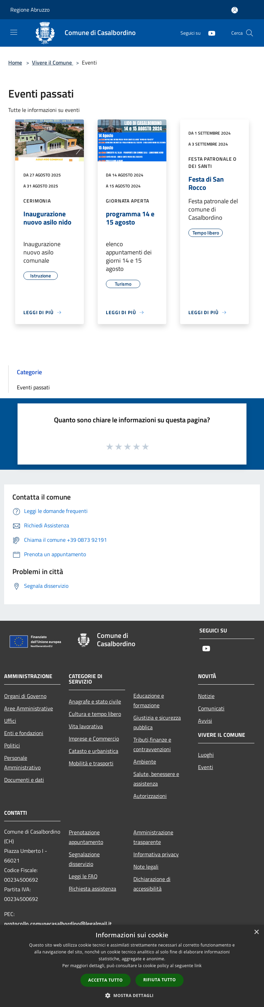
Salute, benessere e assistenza (156, 779)
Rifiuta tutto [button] (159, 980)
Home (15, 62)
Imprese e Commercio (94, 738)
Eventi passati (33, 387)
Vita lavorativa (86, 726)
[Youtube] (209, 32)
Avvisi (205, 721)
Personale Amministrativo (22, 762)
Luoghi (206, 755)
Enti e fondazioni (23, 733)
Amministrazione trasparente (153, 837)
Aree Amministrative (28, 708)
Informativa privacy (156, 854)
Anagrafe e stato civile (95, 701)
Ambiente (144, 761)
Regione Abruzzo (30, 9)
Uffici (10, 721)
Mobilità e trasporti (91, 763)
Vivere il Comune (52, 62)
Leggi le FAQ (83, 876)
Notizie (206, 696)
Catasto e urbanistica (93, 751)
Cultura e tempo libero (95, 714)
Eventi (205, 767)
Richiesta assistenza (92, 888)
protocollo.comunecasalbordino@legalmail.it (58, 923)
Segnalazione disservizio (84, 859)
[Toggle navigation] (14, 32)
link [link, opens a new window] (198, 966)
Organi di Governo (25, 696)
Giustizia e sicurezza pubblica (157, 722)
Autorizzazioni (150, 796)
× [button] (256, 932)
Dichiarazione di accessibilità (151, 884)
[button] (132, 995)
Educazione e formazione (148, 700)
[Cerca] (249, 33)
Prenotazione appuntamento (86, 837)
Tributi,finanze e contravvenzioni (152, 744)
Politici (12, 745)
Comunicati (211, 708)
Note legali (145, 866)
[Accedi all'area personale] (234, 10)
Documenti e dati (24, 780)
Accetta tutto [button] (105, 980)
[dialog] (132, 966)
